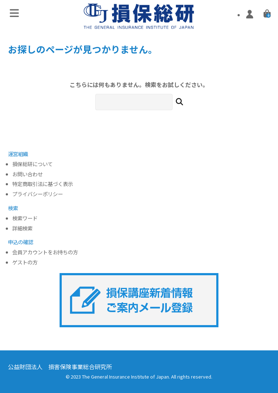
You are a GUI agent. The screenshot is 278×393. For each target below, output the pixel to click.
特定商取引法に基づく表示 (42, 184)
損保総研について (32, 164)
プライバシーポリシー (37, 194)
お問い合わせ (27, 174)
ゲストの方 (25, 262)
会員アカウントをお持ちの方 (45, 252)
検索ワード (25, 218)
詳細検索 (22, 228)
